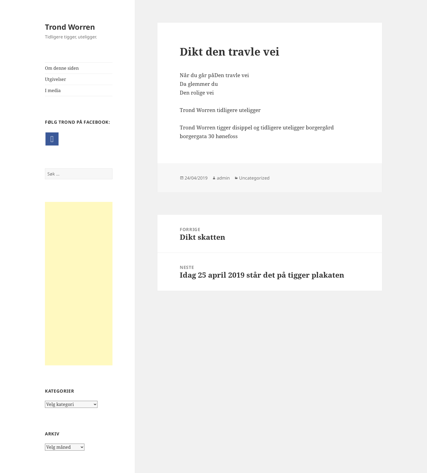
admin (223, 178)
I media (53, 90)
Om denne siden (62, 68)
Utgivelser (55, 79)
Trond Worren (70, 27)
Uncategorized (254, 178)
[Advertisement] (78, 283)
